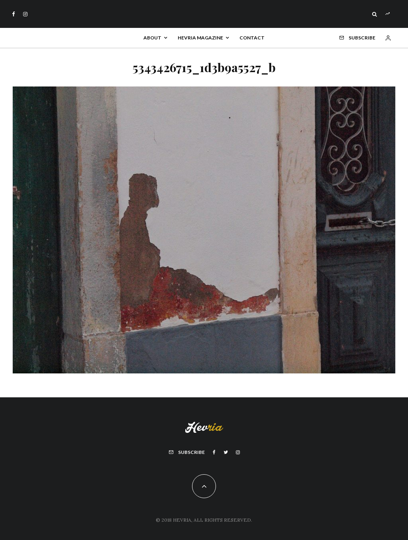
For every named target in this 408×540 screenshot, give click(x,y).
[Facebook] (13, 14)
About (152, 38)
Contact (252, 38)
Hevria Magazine (200, 38)
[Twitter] (226, 452)
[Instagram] (25, 14)
